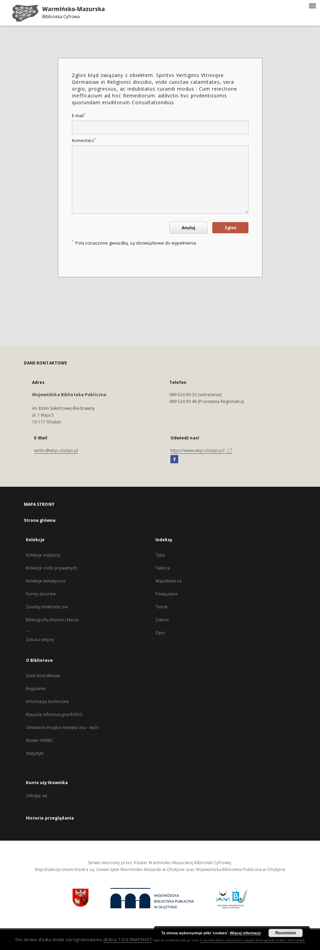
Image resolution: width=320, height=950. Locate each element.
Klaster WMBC (39, 740)
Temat (161, 607)
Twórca (162, 568)
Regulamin (36, 688)
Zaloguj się (37, 795)
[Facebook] (174, 459)
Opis (160, 633)
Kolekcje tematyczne (46, 581)
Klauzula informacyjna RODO (54, 714)
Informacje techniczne (47, 701)
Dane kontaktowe (43, 676)
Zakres (162, 620)
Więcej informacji (245, 933)
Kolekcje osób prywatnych (51, 568)
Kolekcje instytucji (43, 555)
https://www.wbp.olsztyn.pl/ (201, 450)
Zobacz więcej (40, 639)
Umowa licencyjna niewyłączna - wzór (62, 727)
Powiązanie (166, 594)
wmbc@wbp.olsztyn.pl (56, 450)
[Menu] (312, 5)
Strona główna (40, 520)
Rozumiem (285, 933)
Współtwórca (168, 581)
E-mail (79, 116)
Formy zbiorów (41, 594)
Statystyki (35, 753)
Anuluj (188, 228)
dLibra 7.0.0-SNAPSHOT (127, 940)
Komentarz (84, 140)
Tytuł (160, 555)
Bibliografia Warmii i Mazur (52, 620)
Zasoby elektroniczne (47, 607)
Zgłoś (230, 228)
